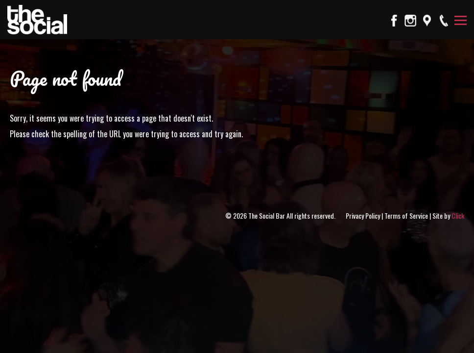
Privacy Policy (363, 215)
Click (457, 215)
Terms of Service (406, 215)
